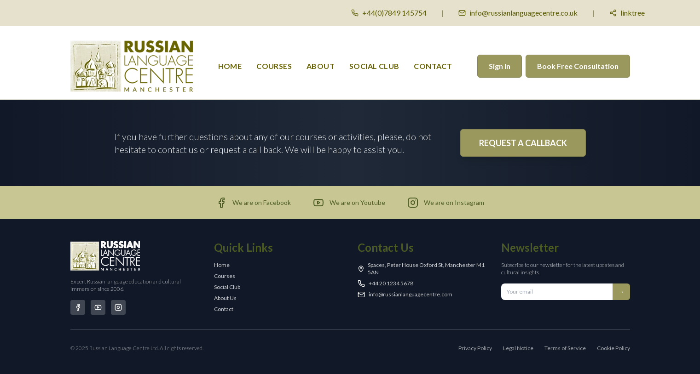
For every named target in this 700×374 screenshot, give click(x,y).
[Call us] (389, 12)
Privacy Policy (475, 348)
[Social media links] (627, 12)
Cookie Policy (613, 348)
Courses (224, 275)
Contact (433, 66)
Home (230, 66)
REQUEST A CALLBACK (523, 143)
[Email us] (518, 12)
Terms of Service (565, 348)
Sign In (499, 66)
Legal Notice (518, 348)
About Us (225, 298)
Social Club (374, 66)
